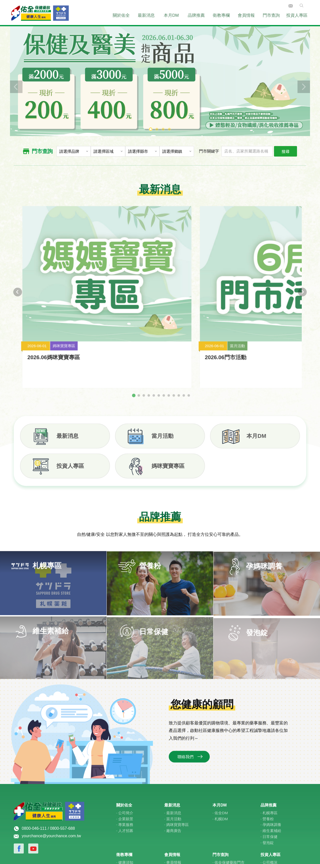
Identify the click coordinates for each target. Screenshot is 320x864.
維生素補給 (271, 768)
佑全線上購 (175, 823)
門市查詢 (271, 15)
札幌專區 (270, 750)
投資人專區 (297, 15)
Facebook (19, 786)
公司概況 (270, 800)
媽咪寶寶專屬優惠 (181, 811)
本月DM (171, 15)
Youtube (33, 786)
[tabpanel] (160, 80)
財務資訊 (270, 806)
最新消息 (146, 15)
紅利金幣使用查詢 (181, 829)
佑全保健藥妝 (40, 13)
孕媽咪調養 (271, 762)
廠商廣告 (173, 768)
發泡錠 (268, 780)
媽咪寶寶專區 (177, 762)
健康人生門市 (225, 806)
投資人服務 (271, 817)
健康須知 (125, 800)
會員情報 (246, 15)
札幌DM (221, 756)
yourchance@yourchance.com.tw (51, 773)
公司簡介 (125, 750)
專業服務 (125, 762)
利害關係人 (271, 823)
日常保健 (270, 774)
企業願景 (125, 756)
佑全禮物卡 (175, 806)
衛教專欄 (221, 15)
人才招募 (125, 768)
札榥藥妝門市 (225, 811)
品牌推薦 (196, 15)
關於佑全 (121, 15)
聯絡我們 (291, 6)
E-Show (219, 855)
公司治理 (270, 811)
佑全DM (221, 750)
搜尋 (286, 151)
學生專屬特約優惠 (181, 817)
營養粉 (268, 756)
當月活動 (173, 756)
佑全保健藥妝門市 (229, 800)
